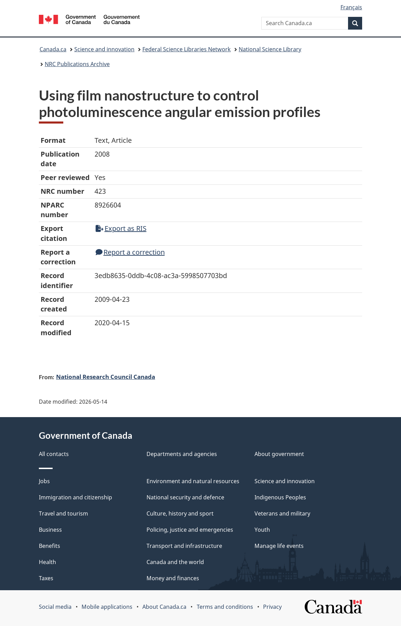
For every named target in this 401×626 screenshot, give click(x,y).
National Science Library (270, 49)
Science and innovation (104, 49)
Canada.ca (53, 49)
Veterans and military (282, 513)
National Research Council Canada (105, 376)
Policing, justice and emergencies (190, 529)
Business (50, 529)
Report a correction (130, 252)
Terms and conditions (225, 607)
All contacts (54, 454)
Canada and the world (175, 562)
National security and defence (185, 497)
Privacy (272, 607)
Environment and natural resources (193, 481)
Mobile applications (107, 607)
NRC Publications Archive (77, 64)
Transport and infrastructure (184, 546)
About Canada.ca (164, 607)
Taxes (46, 578)
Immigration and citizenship (75, 497)
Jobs (44, 481)
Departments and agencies (182, 454)
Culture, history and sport (180, 513)
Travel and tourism (63, 513)
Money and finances (173, 578)
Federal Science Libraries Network (186, 49)
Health (47, 562)
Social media (55, 607)
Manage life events (279, 546)
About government (279, 454)
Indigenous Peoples (280, 497)
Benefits (49, 546)
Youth (262, 529)
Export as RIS (121, 228)
